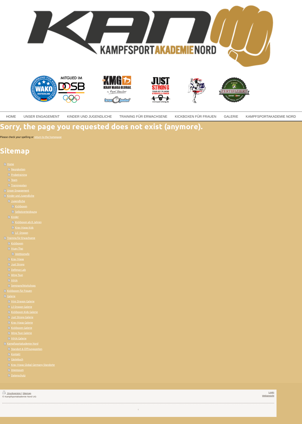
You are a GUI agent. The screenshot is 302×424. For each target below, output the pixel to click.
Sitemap (27, 393)
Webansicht (268, 395)
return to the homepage (48, 137)
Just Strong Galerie (22, 317)
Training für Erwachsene (21, 238)
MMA (14, 280)
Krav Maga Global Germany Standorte (33, 364)
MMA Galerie (18, 338)
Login (271, 392)
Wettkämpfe (22, 254)
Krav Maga (17, 259)
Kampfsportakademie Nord (22, 343)
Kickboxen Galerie (21, 327)
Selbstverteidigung (26, 211)
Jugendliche (18, 201)
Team (14, 180)
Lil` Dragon (21, 232)
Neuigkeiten (18, 169)
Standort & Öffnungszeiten (26, 349)
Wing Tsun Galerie (21, 333)
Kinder (15, 217)
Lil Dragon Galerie (21, 306)
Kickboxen (21, 206)
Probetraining (19, 174)
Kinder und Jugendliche (20, 195)
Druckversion (11, 393)
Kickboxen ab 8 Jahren (28, 222)
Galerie (11, 296)
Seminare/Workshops (23, 285)
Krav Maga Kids (24, 227)
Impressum (17, 370)
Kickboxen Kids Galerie (24, 312)
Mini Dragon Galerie (22, 301)
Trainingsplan (19, 185)
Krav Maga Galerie (22, 322)
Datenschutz (18, 375)
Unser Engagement (18, 190)
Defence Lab (18, 269)
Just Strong (17, 264)
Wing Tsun (17, 275)
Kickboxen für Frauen (19, 290)
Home (10, 164)
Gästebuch (17, 359)
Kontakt (15, 354)
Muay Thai (17, 248)
